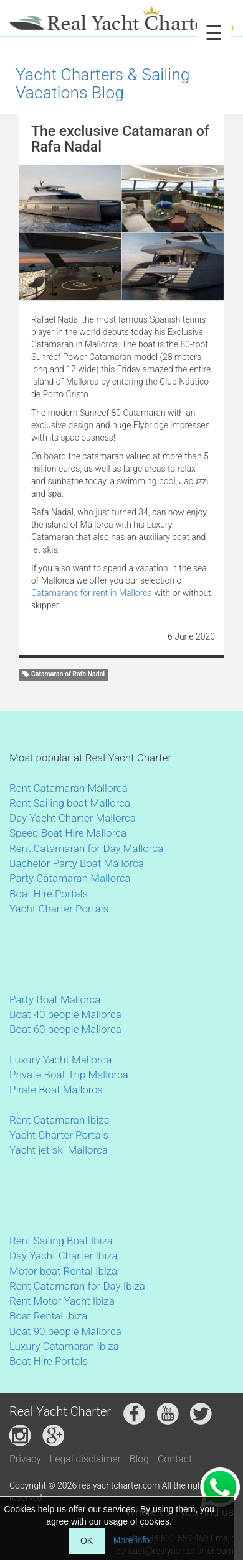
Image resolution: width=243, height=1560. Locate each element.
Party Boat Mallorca (54, 999)
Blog (139, 1459)
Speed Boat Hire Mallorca (67, 833)
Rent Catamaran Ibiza (59, 1120)
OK (86, 1541)
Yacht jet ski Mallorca (58, 1150)
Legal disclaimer (85, 1459)
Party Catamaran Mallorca (70, 878)
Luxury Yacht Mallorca (60, 1059)
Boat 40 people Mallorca (65, 1014)
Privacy (25, 1459)
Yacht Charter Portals (58, 908)
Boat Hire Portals (48, 894)
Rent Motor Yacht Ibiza (62, 1301)
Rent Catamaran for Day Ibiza (77, 1286)
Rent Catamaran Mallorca (68, 788)
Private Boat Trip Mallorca (68, 1074)
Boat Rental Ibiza (48, 1316)
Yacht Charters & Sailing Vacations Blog (103, 83)
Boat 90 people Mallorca (65, 1331)
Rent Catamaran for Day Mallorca (86, 848)
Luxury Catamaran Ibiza (64, 1346)
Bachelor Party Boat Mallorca (76, 863)
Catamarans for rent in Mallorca (92, 593)
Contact (175, 1459)
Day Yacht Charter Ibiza (63, 1255)
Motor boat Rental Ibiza (63, 1271)
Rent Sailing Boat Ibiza (61, 1240)
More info (131, 1540)
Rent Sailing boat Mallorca (69, 803)
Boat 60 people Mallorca (65, 1029)
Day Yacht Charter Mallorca (72, 818)
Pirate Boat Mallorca (56, 1089)
